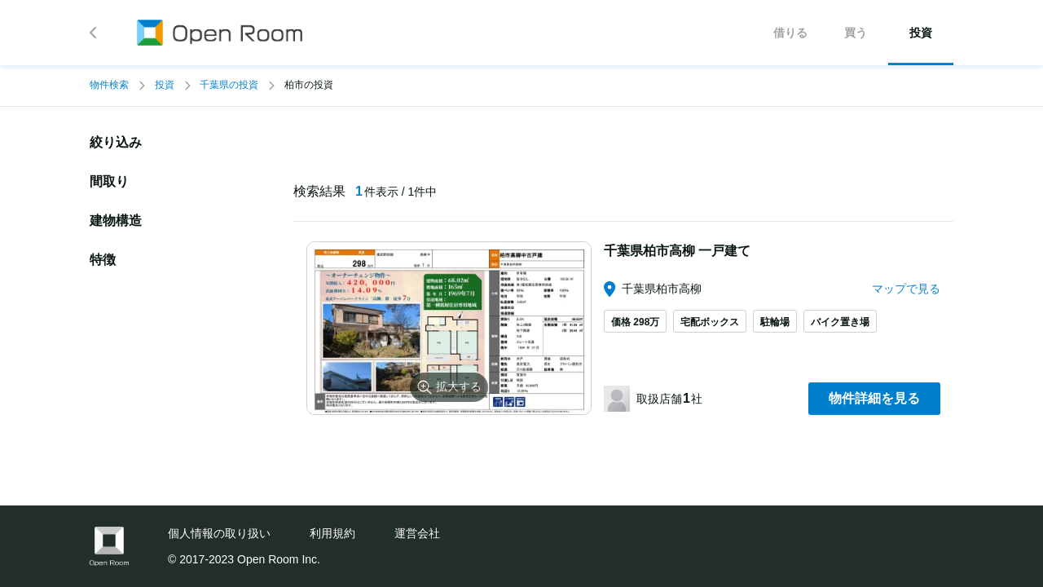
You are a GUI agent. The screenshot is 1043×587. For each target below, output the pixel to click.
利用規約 (332, 533)
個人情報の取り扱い (219, 533)
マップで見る (906, 288)
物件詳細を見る (874, 398)
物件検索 (109, 84)
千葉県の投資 (229, 84)
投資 (164, 84)
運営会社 (417, 533)
